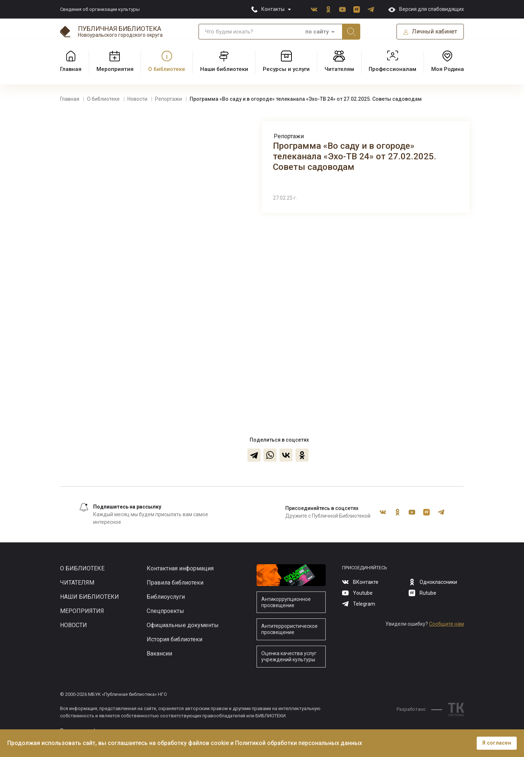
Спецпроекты (165, 610)
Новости (73, 625)
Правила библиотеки (175, 582)
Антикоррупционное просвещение (286, 602)
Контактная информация (180, 568)
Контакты (273, 9)
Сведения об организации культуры (100, 9)
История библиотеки (174, 639)
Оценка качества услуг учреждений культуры (289, 656)
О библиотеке (82, 568)
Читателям (77, 582)
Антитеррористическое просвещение (289, 629)
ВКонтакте (314, 9)
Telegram (370, 9)
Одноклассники (328, 9)
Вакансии (159, 653)
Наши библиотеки (89, 596)
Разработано (419, 709)
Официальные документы (183, 625)
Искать (351, 32)
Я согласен (496, 743)
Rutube (356, 9)
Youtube (342, 9)
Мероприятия (82, 610)
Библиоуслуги (166, 596)
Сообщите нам (446, 624)
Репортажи (289, 136)
